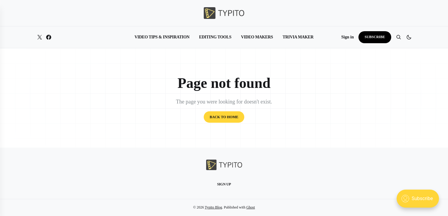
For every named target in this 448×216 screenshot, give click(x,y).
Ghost (250, 207)
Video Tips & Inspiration (162, 37)
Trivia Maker (298, 37)
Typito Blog (213, 207)
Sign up (224, 184)
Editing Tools (215, 37)
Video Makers (257, 37)
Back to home (224, 117)
